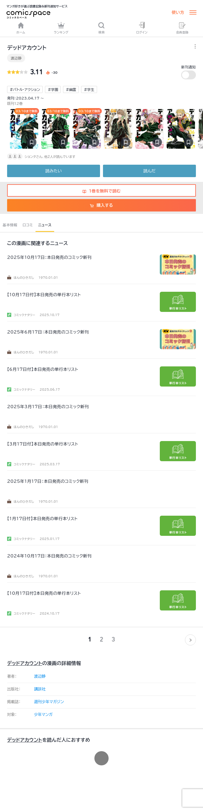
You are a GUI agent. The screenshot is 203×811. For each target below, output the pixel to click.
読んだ (149, 171)
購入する (101, 205)
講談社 (40, 689)
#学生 (89, 89)
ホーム (20, 28)
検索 (101, 28)
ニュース (44, 225)
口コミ (27, 225)
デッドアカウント (24, 663)
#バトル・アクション (25, 89)
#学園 (53, 89)
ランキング (61, 28)
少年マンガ (43, 715)
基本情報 (10, 225)
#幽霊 (71, 89)
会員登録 (182, 28)
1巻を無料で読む (102, 191)
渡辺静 (16, 58)
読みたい (53, 171)
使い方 (178, 12)
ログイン (141, 28)
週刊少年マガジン (49, 702)
